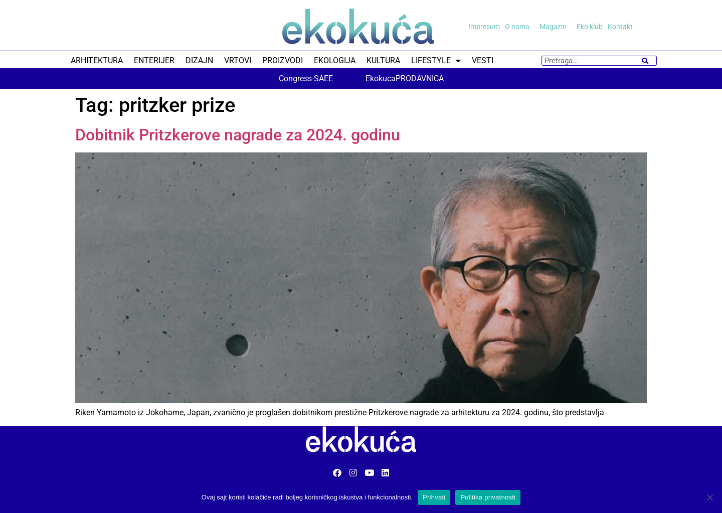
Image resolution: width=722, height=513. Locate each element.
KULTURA (383, 60)
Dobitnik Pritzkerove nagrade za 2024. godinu (237, 134)
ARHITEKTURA (97, 60)
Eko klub (590, 26)
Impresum (484, 26)
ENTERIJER (154, 60)
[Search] (645, 60)
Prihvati (434, 497)
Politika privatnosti (487, 497)
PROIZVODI (282, 60)
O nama (519, 26)
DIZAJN (199, 60)
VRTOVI (237, 60)
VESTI (482, 60)
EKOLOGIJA (334, 60)
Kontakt (620, 26)
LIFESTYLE (436, 60)
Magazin (555, 26)
